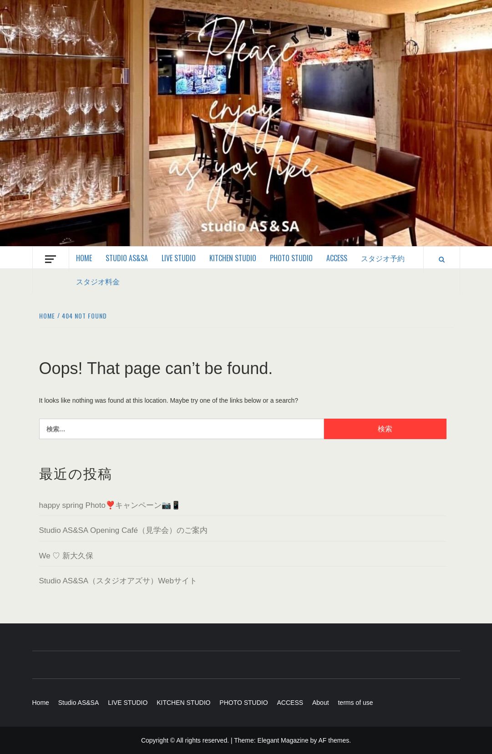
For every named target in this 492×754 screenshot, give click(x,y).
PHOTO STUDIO (291, 258)
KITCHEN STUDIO (232, 258)
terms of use (355, 702)
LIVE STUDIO (179, 258)
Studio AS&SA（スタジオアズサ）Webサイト (118, 581)
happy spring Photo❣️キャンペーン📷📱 (110, 505)
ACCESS (336, 258)
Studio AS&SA (127, 258)
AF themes (333, 740)
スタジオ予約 (383, 258)
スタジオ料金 (98, 281)
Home (84, 258)
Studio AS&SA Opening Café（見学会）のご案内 (123, 530)
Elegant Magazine (283, 740)
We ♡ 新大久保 (66, 556)
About (320, 702)
